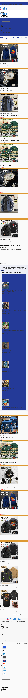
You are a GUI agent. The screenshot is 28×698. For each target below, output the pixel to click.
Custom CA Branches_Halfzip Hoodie (7, 563)
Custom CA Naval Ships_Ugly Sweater (7, 437)
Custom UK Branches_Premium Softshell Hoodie (9, 216)
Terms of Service (5, 627)
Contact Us (4, 15)
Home (3, 11)
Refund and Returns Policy (7, 629)
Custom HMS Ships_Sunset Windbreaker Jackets (9, 65)
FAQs (3, 13)
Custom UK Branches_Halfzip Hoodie (7, 241)
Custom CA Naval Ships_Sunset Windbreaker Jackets (10, 512)
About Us (3, 12)
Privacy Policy (4, 628)
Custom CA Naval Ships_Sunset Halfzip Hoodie (8, 538)
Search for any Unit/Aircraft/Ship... (8, 19)
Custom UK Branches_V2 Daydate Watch (7, 90)
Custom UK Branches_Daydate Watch (7, 190)
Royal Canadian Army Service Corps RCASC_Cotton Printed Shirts (12, 611)
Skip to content (3, 0)
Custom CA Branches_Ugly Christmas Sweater (8, 462)
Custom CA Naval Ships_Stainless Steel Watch (8, 487)
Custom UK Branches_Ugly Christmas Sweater (8, 165)
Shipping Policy (5, 631)
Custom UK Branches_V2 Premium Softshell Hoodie (9, 115)
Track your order (5, 16)
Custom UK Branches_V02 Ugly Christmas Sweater (9, 140)
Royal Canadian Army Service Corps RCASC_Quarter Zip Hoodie (11, 587)
